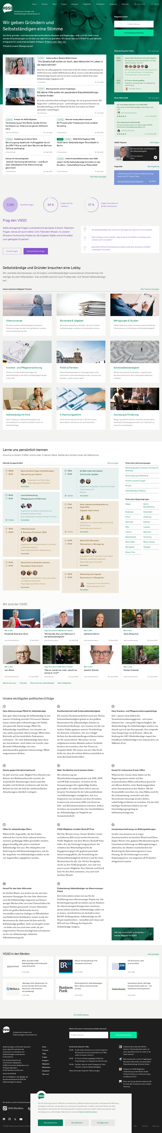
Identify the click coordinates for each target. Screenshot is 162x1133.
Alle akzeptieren (50, 1123)
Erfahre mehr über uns (55, 42)
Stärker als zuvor (9, 683)
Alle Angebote (153, 166)
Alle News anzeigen (98, 177)
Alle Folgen (154, 142)
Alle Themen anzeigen (150, 289)
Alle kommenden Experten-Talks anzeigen (84, 1071)
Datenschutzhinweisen (88, 1112)
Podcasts (23, 683)
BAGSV (22, 1077)
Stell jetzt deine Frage (35, 251)
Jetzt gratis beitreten (123, 1035)
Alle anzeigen (153, 51)
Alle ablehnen (76, 1123)
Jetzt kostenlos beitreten (134, 33)
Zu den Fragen (12, 251)
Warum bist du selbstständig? (42, 683)
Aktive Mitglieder (64, 683)
